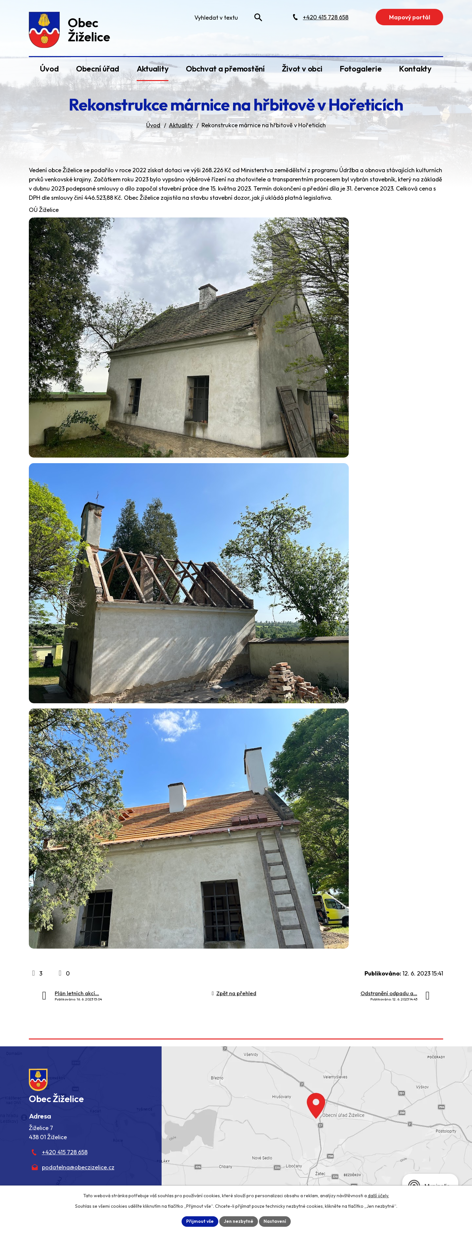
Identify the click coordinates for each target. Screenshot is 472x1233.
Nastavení (275, 1221)
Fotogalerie (361, 68)
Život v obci (302, 68)
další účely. (378, 1196)
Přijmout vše (200, 1221)
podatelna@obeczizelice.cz (78, 1167)
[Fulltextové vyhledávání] (227, 17)
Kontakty (415, 68)
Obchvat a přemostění (225, 68)
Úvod (49, 68)
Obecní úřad (97, 68)
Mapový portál (409, 17)
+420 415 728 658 (65, 1152)
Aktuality (153, 68)
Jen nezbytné (238, 1221)
